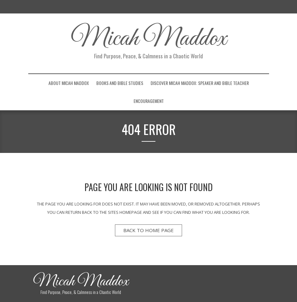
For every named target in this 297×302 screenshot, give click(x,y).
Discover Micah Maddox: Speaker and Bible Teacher (200, 83)
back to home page (148, 230)
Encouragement (149, 100)
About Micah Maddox (68, 83)
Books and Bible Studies (119, 83)
